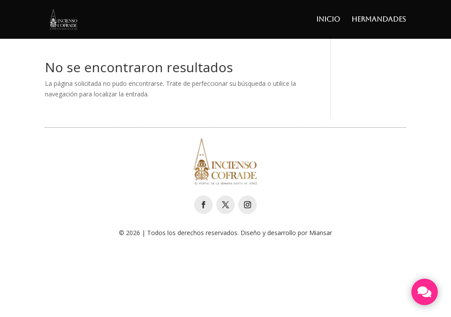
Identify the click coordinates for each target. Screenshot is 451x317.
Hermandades (378, 19)
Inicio (328, 19)
